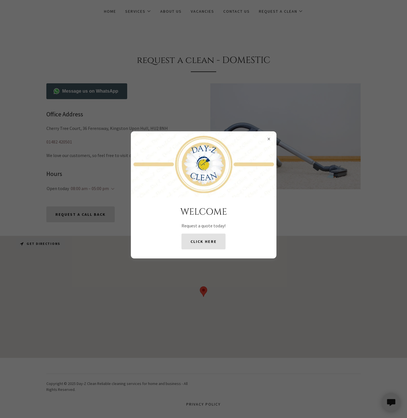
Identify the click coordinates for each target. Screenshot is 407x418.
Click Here (203, 241)
